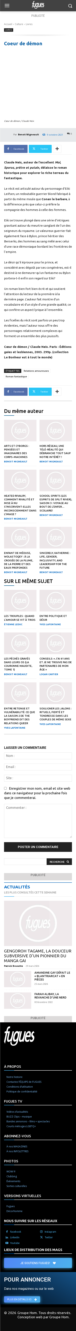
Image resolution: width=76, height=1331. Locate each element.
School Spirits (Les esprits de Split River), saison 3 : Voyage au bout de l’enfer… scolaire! (56, 503)
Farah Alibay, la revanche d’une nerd (50, 995)
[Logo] (38, 5)
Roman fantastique (16, 376)
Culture (19, 24)
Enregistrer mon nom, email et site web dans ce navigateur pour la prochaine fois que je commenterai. (37, 793)
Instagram (50, 1231)
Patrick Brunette (13, 966)
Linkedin (14, 1237)
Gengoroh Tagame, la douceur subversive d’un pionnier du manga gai (37, 956)
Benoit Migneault (28, 134)
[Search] (59, 861)
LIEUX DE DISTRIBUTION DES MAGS (33, 1250)
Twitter (49, 1237)
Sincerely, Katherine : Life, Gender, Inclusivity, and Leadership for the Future (55, 560)
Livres (29, 24)
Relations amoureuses (36, 370)
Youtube (15, 1243)
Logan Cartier (49, 674)
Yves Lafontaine (50, 624)
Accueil (8, 24)
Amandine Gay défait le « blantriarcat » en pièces (52, 976)
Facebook (15, 1231)
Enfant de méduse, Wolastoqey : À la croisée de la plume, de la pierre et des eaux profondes (18, 560)
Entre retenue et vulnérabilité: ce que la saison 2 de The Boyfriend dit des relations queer (19, 716)
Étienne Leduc (13, 624)
